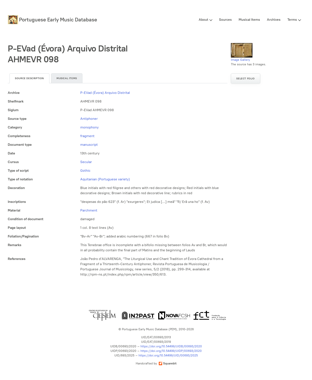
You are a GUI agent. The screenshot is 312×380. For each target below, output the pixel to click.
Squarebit (167, 363)
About (203, 20)
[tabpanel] (117, 183)
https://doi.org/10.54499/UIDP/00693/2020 (171, 351)
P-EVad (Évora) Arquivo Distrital (105, 93)
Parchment (88, 210)
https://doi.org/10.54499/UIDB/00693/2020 (171, 346)
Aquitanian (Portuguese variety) (105, 179)
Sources (225, 20)
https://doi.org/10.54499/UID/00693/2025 (168, 355)
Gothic (85, 170)
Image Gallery (240, 60)
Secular (86, 162)
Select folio (245, 78)
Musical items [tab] (67, 78)
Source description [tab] (29, 78)
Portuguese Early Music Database (58, 19)
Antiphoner (89, 119)
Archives (273, 20)
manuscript (89, 145)
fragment (87, 136)
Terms (292, 20)
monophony (89, 127)
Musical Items (249, 20)
